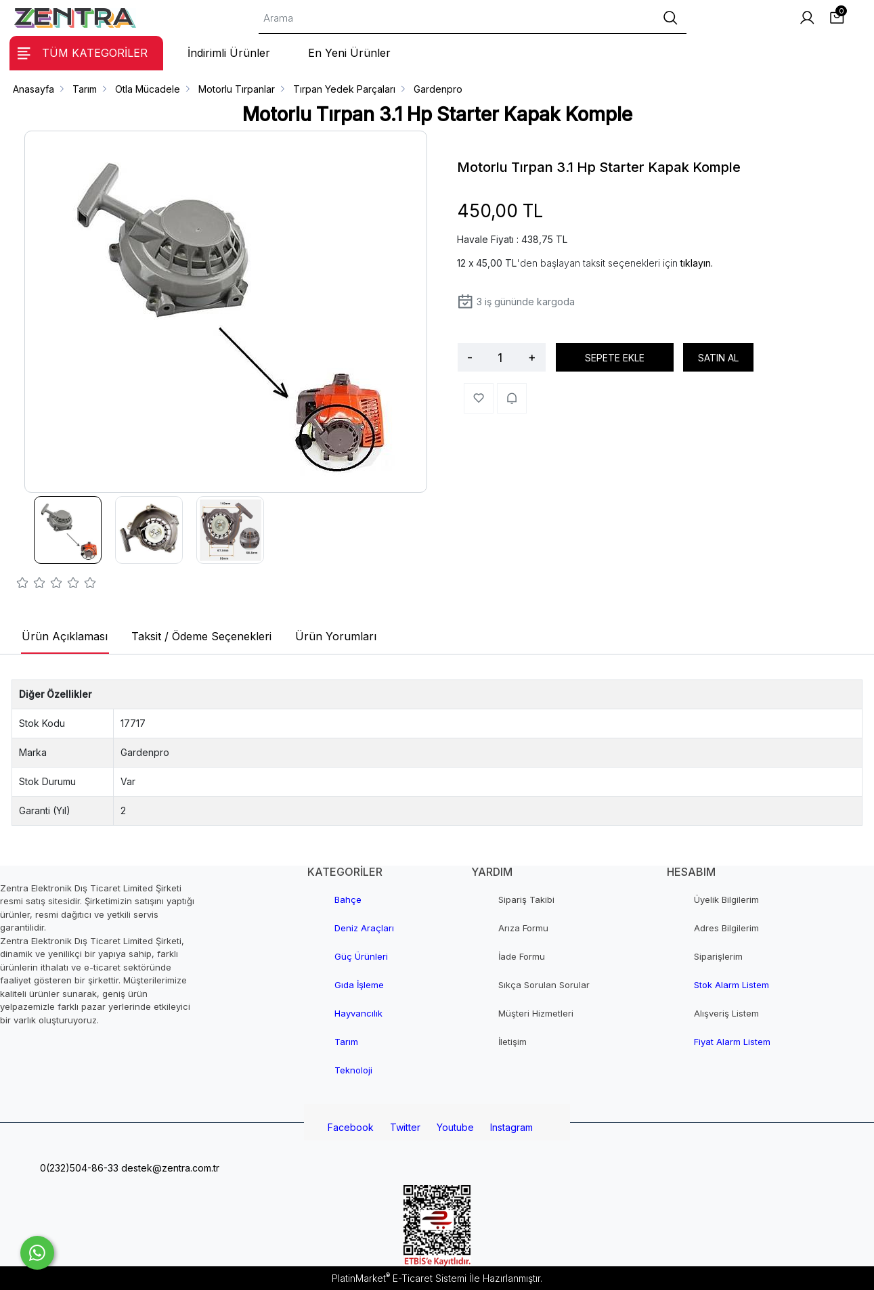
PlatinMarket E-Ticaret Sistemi (399, 1278)
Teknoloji (353, 1070)
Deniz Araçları (364, 927)
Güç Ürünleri (361, 956)
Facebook (351, 1127)
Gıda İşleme (359, 984)
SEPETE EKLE (614, 357)
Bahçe (348, 899)
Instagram (511, 1127)
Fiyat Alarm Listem (732, 1041)
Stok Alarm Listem (731, 984)
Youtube (455, 1127)
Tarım (346, 1041)
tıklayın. (696, 263)
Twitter (405, 1127)
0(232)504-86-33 (77, 1168)
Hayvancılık (358, 1013)
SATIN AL (718, 357)
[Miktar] (500, 357)
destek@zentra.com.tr (168, 1168)
